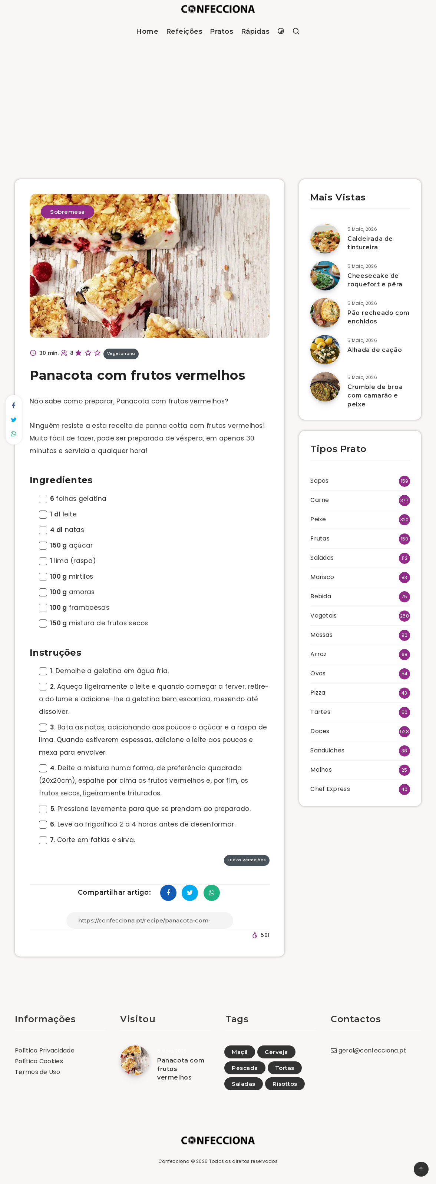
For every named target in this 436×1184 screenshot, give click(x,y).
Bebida (320, 596)
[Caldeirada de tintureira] (325, 238)
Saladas (322, 557)
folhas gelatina (72, 498)
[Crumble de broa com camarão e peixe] (325, 387)
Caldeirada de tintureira (370, 243)
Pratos (221, 31)
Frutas (320, 538)
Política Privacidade (45, 1050)
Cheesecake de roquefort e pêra (375, 280)
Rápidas (255, 31)
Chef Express (330, 789)
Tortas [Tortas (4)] (284, 1067)
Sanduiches (327, 750)
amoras (67, 592)
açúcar (66, 545)
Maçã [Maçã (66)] (240, 1051)
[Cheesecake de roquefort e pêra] (325, 275)
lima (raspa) (67, 560)
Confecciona (173, 1161)
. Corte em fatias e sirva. (87, 839)
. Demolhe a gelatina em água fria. (104, 670)
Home (147, 31)
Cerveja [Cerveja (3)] (276, 1051)
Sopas (319, 480)
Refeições (184, 31)
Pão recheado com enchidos (378, 317)
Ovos (318, 673)
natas (61, 529)
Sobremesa (67, 211)
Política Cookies (39, 1061)
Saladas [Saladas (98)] (243, 1083)
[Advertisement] (218, 101)
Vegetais (323, 615)
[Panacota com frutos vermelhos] (135, 1060)
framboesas (74, 607)
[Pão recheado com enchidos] (325, 312)
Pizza (318, 692)
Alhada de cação (374, 349)
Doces (320, 731)
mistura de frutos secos (93, 623)
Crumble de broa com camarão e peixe (375, 395)
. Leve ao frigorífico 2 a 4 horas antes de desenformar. (137, 824)
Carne (319, 500)
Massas (321, 635)
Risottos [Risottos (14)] (284, 1083)
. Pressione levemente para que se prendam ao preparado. (145, 808)
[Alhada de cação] (325, 350)
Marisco (322, 577)
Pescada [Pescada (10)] (245, 1067)
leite (58, 514)
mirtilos (66, 576)
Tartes (320, 712)
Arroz (318, 654)
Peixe (318, 519)
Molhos (321, 769)
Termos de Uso (37, 1072)
